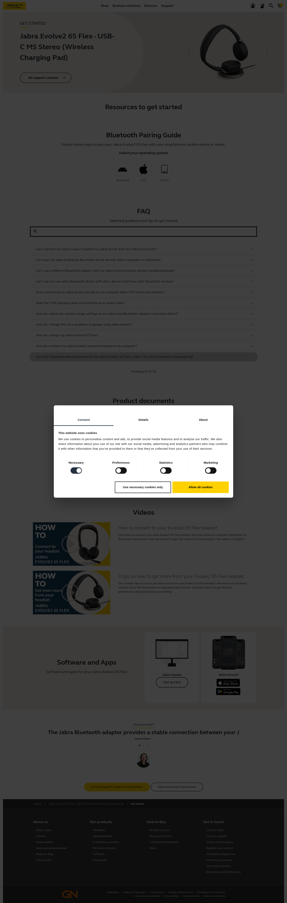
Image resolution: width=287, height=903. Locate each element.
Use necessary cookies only (143, 487)
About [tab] (203, 419)
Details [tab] (143, 419)
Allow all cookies (201, 487)
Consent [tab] (84, 419)
